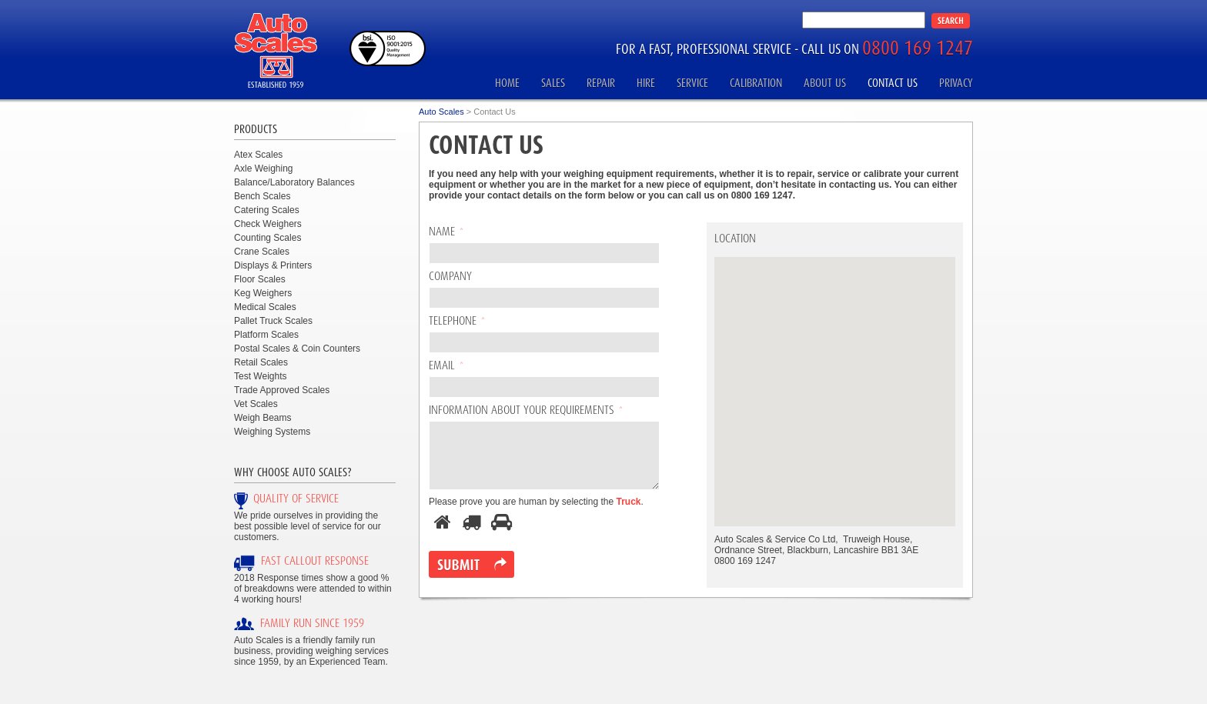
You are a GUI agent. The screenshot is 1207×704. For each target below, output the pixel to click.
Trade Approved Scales (281, 390)
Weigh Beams (262, 417)
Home (507, 82)
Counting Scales (267, 237)
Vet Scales (256, 404)
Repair (601, 82)
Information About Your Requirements (526, 411)
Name (446, 232)
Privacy (956, 82)
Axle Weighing (263, 168)
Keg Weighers (263, 293)
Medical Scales (265, 307)
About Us (825, 82)
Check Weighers (268, 224)
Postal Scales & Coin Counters (297, 348)
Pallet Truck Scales (273, 320)
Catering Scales (266, 210)
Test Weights (260, 376)
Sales (553, 82)
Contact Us (893, 82)
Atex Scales (258, 154)
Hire (646, 82)
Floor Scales (260, 279)
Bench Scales (262, 196)
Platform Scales (266, 334)
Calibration (756, 82)
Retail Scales (261, 362)
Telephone (457, 322)
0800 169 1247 (917, 47)
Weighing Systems (272, 431)
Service (692, 82)
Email (446, 366)
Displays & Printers (273, 265)
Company (450, 277)
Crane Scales (261, 251)
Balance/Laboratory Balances (294, 182)
